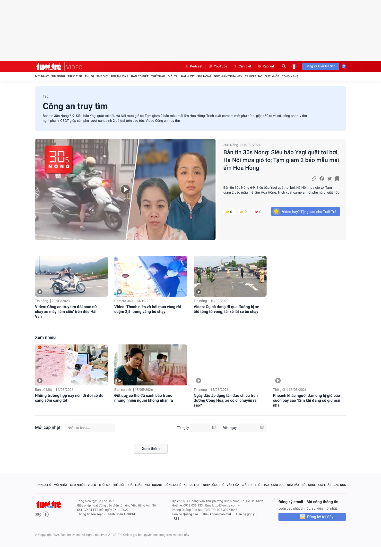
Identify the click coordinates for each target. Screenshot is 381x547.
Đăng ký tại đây (320, 516)
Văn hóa (233, 485)
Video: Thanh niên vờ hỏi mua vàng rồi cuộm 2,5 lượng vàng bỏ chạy (147, 309)
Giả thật (324, 485)
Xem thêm (151, 448)
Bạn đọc (340, 485)
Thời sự (104, 485)
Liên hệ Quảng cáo (185, 514)
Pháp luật (134, 485)
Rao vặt (265, 66)
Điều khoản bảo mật (217, 514)
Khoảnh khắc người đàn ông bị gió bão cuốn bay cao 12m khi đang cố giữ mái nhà (306, 400)
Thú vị (89, 76)
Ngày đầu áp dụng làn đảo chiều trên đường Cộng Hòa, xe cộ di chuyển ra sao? (226, 400)
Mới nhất (42, 76)
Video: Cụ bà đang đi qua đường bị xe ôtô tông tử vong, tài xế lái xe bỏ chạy (226, 309)
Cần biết (242, 66)
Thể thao (158, 76)
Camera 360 (253, 76)
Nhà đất (293, 485)
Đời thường (120, 76)
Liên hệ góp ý (245, 514)
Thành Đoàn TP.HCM (120, 514)
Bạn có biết (139, 76)
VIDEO (74, 67)
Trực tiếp (75, 76)
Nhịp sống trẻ (213, 485)
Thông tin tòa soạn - (91, 514)
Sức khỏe (272, 76)
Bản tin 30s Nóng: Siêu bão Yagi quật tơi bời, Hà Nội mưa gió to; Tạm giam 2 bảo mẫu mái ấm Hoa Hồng (281, 160)
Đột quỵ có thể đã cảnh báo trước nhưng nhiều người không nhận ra (143, 398)
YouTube (217, 66)
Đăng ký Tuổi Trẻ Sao (320, 66)
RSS (177, 519)
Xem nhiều (45, 337)
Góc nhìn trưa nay (228, 76)
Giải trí (173, 76)
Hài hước (188, 76)
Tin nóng (58, 76)
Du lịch (195, 485)
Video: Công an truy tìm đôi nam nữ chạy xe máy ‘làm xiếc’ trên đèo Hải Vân (66, 311)
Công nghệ (290, 76)
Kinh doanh (153, 485)
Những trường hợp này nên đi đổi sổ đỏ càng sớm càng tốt (69, 398)
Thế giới (102, 76)
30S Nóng (204, 76)
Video (92, 485)
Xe (185, 485)
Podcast (194, 66)
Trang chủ (43, 485)
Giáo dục (277, 485)
